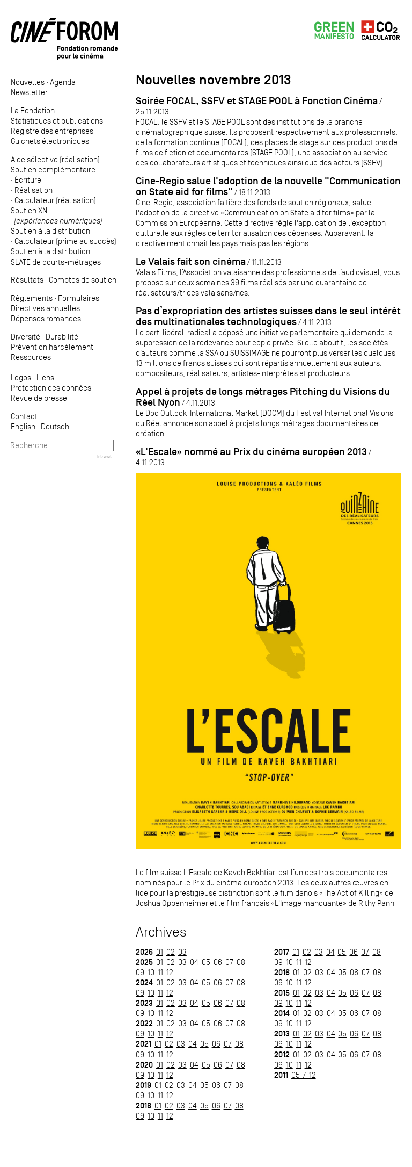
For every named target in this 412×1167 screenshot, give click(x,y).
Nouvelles (28, 82)
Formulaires (78, 297)
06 (218, 962)
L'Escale (197, 872)
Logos (21, 377)
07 (229, 962)
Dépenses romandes (46, 318)
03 (182, 951)
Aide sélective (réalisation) (55, 159)
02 (170, 951)
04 (194, 962)
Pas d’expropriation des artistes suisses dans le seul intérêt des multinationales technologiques (268, 316)
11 (160, 972)
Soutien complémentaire (53, 169)
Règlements (32, 297)
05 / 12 (303, 1074)
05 (206, 962)
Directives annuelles (45, 308)
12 (169, 972)
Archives (161, 932)
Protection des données (51, 387)
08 (241, 962)
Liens (45, 377)
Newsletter (29, 92)
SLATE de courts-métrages (56, 261)
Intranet (104, 456)
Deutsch (55, 426)
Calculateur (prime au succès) (65, 241)
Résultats (27, 279)
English (23, 426)
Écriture (27, 179)
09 (140, 972)
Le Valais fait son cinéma (191, 261)
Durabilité (62, 336)
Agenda (63, 82)
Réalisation (33, 190)
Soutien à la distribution (50, 230)
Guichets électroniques (50, 141)
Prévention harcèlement (52, 346)
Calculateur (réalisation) (55, 200)
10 (151, 972)
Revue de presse (39, 397)
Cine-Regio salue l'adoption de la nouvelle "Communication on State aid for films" (268, 186)
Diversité (25, 336)
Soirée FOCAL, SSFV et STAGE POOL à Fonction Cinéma (257, 101)
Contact (24, 416)
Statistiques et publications (57, 120)
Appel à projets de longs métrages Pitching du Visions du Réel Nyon (263, 396)
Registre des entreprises (52, 130)
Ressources (31, 357)
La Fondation (33, 110)
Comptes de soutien (82, 279)
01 (159, 951)
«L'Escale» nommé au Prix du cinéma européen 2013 (251, 451)
